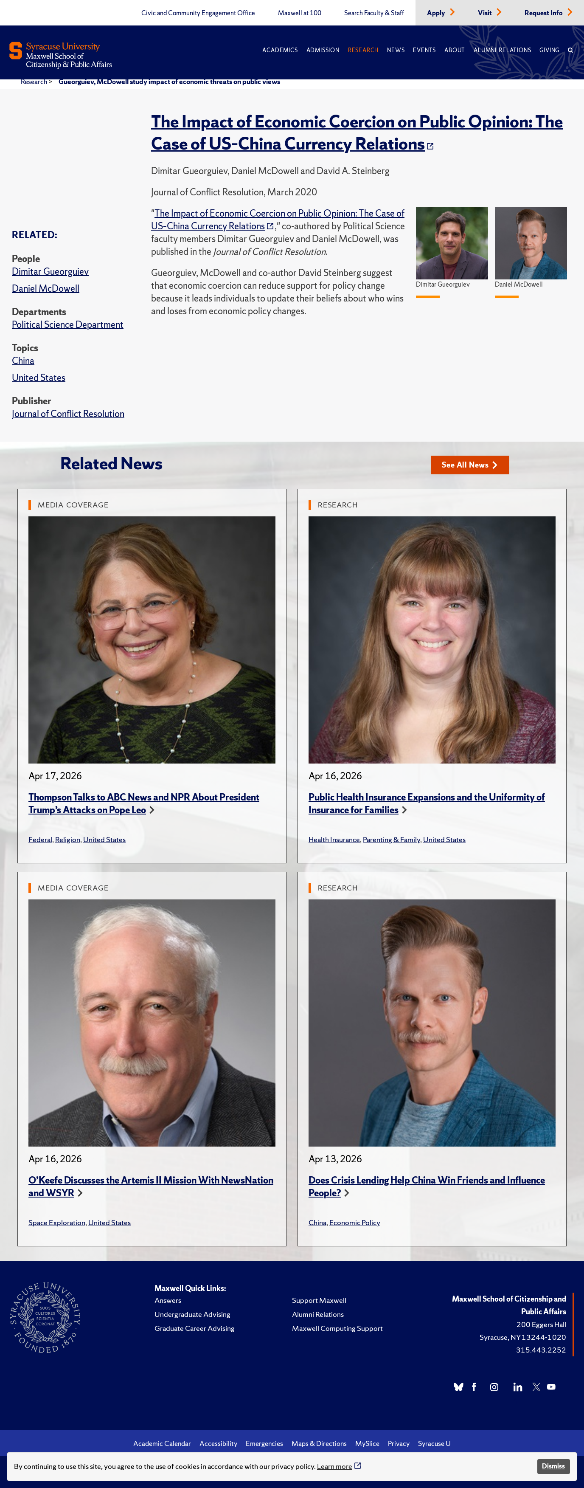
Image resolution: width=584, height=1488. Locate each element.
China (23, 361)
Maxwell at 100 (299, 13)
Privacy (399, 1443)
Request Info (544, 13)
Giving (549, 50)
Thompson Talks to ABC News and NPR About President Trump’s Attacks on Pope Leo (143, 803)
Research (363, 50)
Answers (167, 1300)
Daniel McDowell (45, 288)
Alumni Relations (502, 50)
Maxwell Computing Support (337, 1328)
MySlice (367, 1443)
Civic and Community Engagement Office (198, 13)
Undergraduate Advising (192, 1314)
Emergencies (264, 1443)
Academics (280, 50)
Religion (67, 839)
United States (38, 378)
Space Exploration (56, 1222)
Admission (323, 50)
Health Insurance (334, 839)
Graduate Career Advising (194, 1328)
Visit (485, 13)
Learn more (334, 1466)
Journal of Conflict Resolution (68, 414)
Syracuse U (434, 1443)
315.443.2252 (541, 1350)
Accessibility (218, 1443)
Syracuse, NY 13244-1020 (523, 1337)
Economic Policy (354, 1222)
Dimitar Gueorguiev (50, 271)
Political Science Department (68, 324)
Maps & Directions (319, 1443)
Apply (436, 13)
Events (424, 50)
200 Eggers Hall (541, 1324)
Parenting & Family (391, 839)
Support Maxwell (319, 1300)
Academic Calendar (162, 1443)
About (454, 50)
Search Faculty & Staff (374, 13)
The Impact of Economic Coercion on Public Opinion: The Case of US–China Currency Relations (357, 132)
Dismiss (553, 1466)
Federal (40, 839)
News (395, 50)
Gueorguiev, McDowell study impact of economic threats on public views (169, 81)
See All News (469, 465)
